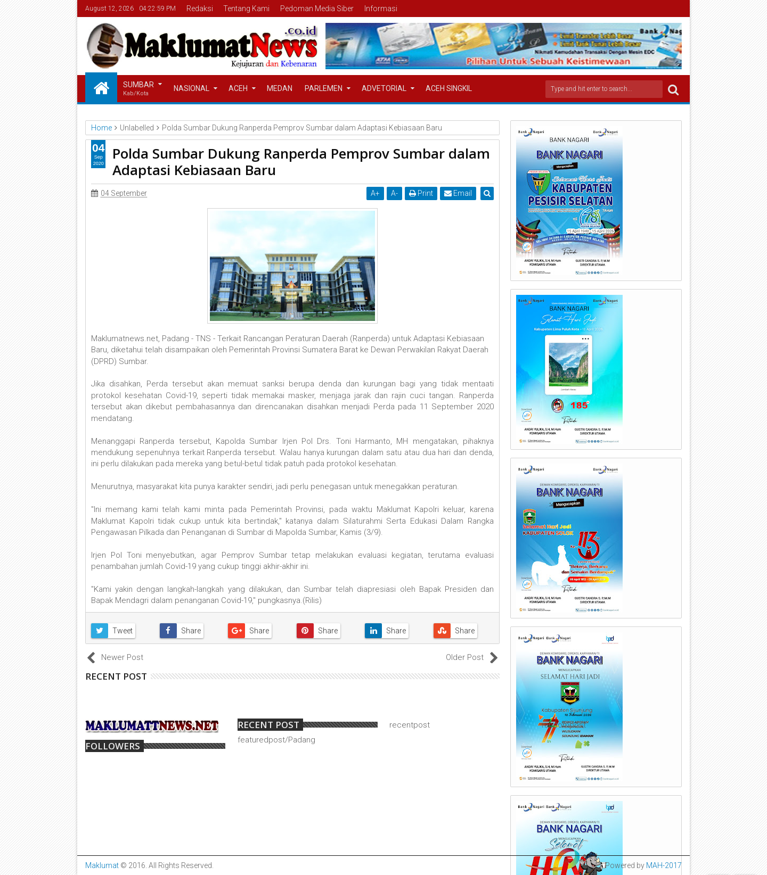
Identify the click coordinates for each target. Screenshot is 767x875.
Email (458, 193)
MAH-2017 (664, 865)
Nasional (191, 88)
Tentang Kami (246, 8)
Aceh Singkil (449, 88)
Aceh (238, 88)
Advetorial (384, 88)
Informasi (380, 8)
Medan (279, 88)
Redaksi (199, 8)
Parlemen (323, 88)
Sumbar (138, 89)
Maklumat (102, 865)
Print (422, 193)
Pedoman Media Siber (317, 8)
